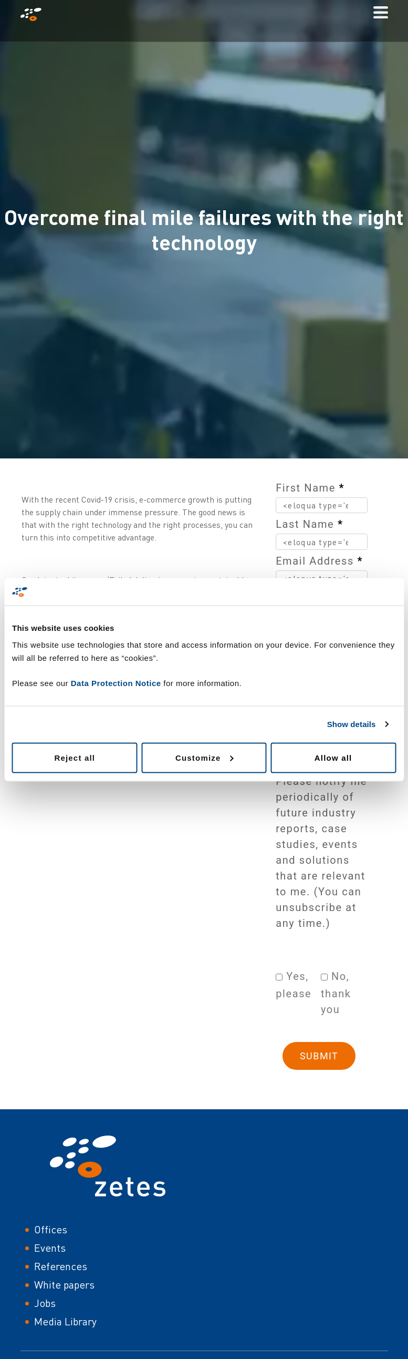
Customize (204, 757)
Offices (50, 1229)
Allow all (333, 757)
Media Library (65, 1321)
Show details (351, 724)
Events (50, 1247)
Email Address (319, 561)
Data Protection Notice (116, 682)
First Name (310, 488)
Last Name (309, 524)
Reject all (74, 757)
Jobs (45, 1303)
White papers (64, 1284)
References (60, 1266)
